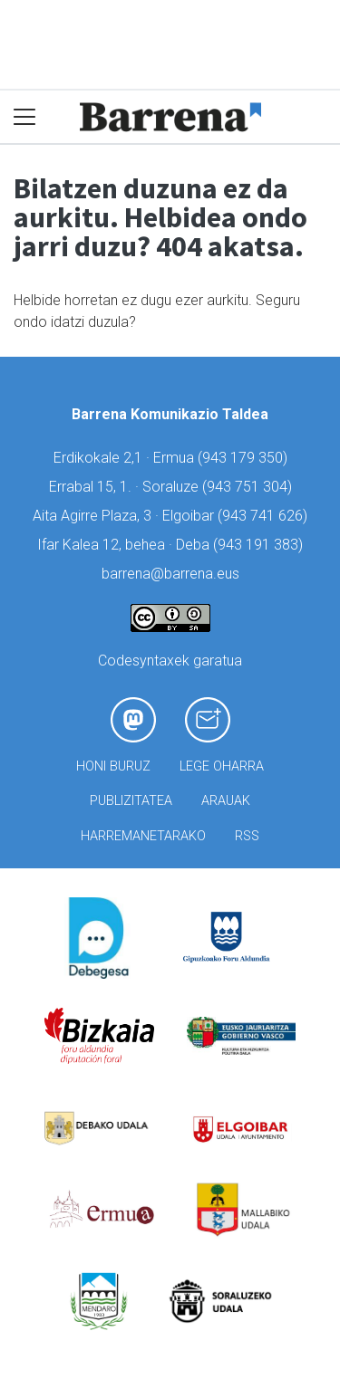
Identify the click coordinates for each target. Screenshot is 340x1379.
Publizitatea (131, 801)
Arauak (225, 801)
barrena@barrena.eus (170, 573)
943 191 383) (260, 544)
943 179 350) (244, 457)
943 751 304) (249, 486)
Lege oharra (222, 766)
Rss (247, 836)
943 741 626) (264, 515)
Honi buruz (113, 766)
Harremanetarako (143, 836)
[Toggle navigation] (24, 117)
